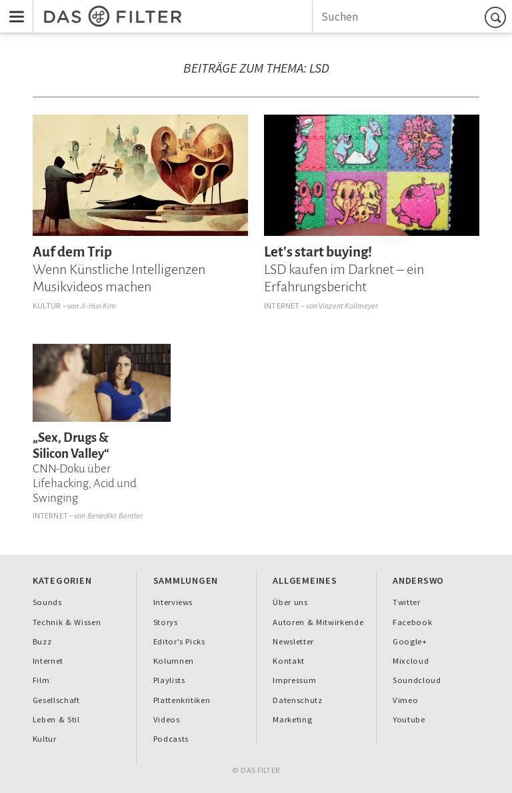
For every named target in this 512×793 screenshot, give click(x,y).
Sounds (47, 602)
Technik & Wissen (67, 622)
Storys (165, 622)
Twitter (407, 602)
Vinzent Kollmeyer (348, 306)
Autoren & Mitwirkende (318, 622)
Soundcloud (417, 680)
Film (41, 680)
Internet (281, 306)
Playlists (169, 680)
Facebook (412, 622)
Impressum (294, 680)
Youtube (409, 719)
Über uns (290, 602)
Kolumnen (173, 661)
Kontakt (289, 661)
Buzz (42, 641)
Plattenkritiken (182, 700)
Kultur (47, 306)
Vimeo (405, 700)
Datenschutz (297, 700)
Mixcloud (411, 661)
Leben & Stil (56, 719)
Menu (12, 8)
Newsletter (293, 641)
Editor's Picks (179, 641)
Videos (166, 719)
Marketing (292, 719)
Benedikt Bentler (115, 515)
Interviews (173, 602)
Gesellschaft (56, 700)
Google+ (410, 641)
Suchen (497, 17)
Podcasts (171, 739)
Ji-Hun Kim (97, 306)
